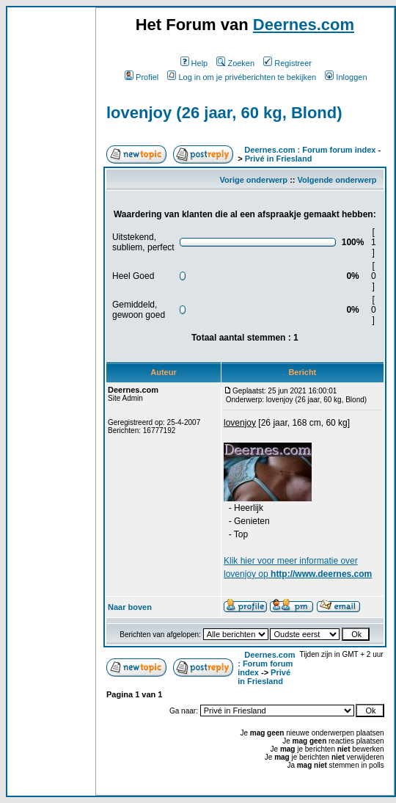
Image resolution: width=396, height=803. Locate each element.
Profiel (141, 77)
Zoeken (235, 63)
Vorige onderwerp (253, 179)
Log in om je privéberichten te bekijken (241, 77)
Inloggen (346, 77)
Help (194, 63)
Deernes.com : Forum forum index (309, 149)
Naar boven (130, 607)
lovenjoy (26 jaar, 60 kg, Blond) (224, 112)
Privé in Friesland (278, 158)
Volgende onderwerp (337, 179)
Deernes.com (303, 24)
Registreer (287, 63)
